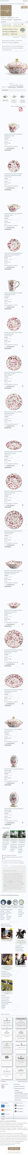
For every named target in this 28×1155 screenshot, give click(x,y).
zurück (3, 1081)
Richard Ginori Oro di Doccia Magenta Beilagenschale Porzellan (14, 442)
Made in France (6, 25)
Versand (6, 141)
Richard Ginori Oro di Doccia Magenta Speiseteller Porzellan (14, 402)
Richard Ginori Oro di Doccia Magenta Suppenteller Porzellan (14, 482)
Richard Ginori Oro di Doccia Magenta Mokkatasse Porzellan (14, 125)
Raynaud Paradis (21, 903)
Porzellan (10, 881)
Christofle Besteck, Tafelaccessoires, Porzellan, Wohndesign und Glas (21, 1022)
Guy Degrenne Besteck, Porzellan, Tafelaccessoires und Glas (7, 1072)
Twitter (19, 1108)
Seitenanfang (22, 1081)
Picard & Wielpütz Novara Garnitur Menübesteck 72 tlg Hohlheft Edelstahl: (6, 1003)
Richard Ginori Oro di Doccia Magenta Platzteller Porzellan (14, 521)
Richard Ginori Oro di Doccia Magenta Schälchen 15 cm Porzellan (14, 601)
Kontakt (17, 1084)
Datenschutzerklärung (21, 1098)
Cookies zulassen (14, 1148)
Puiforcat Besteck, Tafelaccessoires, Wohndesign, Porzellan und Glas (6, 1023)
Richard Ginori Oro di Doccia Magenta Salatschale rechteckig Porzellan (14, 561)
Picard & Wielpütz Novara (6, 986)
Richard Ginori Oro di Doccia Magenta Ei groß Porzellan (14, 799)
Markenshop (16, 37)
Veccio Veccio (14, 98)
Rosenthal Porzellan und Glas (21, 1071)
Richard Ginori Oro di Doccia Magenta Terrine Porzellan (14, 720)
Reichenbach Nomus (9, 903)
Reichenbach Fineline (3, 903)
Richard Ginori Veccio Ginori (6, 835)
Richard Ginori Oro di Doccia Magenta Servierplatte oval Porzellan (14, 680)
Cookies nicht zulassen (14, 1152)
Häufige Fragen (20, 1086)
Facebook (20, 1105)
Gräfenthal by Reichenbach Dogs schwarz (21, 936)
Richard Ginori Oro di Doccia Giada (14, 836)
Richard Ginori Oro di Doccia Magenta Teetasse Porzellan (14, 204)
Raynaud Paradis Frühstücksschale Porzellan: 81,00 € (22, 913)
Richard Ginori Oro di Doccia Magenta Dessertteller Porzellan (14, 363)
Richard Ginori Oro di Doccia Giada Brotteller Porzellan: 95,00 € (14, 848)
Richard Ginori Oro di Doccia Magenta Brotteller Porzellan (14, 323)
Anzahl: (3, 86)
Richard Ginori (12, 3)
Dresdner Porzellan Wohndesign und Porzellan (21, 1046)
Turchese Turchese (23, 98)
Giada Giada (5, 97)
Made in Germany (18, 24)
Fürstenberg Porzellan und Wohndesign (7, 1033)
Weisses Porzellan (7, 24)
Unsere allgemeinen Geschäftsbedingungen (21, 1092)
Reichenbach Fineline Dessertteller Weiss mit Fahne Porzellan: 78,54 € (3, 914)
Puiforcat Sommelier (6, 934)
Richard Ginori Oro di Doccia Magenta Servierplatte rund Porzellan (14, 640)
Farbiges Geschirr (18, 25)
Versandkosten (20, 1088)
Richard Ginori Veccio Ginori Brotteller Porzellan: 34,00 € (5, 846)
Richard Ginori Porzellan (7, 1058)
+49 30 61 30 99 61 (4, 0)
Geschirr (6, 3)
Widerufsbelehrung (21, 1096)
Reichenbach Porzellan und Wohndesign (21, 1059)
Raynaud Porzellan (7, 1045)
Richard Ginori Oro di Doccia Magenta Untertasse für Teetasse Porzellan (14, 244)
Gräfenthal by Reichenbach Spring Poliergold (6, 962)
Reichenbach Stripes (15, 903)
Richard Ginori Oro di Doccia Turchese (22, 836)
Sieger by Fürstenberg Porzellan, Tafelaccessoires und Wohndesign (21, 1034)
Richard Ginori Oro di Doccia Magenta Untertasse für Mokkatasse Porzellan (14, 164)
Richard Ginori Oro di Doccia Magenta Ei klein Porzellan (14, 759)
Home (2, 3)
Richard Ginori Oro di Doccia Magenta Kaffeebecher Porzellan (14, 283)
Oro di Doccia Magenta (20, 3)
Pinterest (20, 1111)
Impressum (18, 1100)
